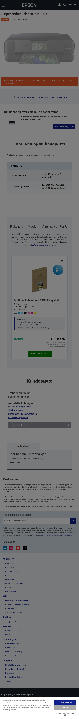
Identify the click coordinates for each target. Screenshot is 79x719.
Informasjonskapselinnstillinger (65, 713)
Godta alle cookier (65, 702)
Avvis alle (65, 707)
